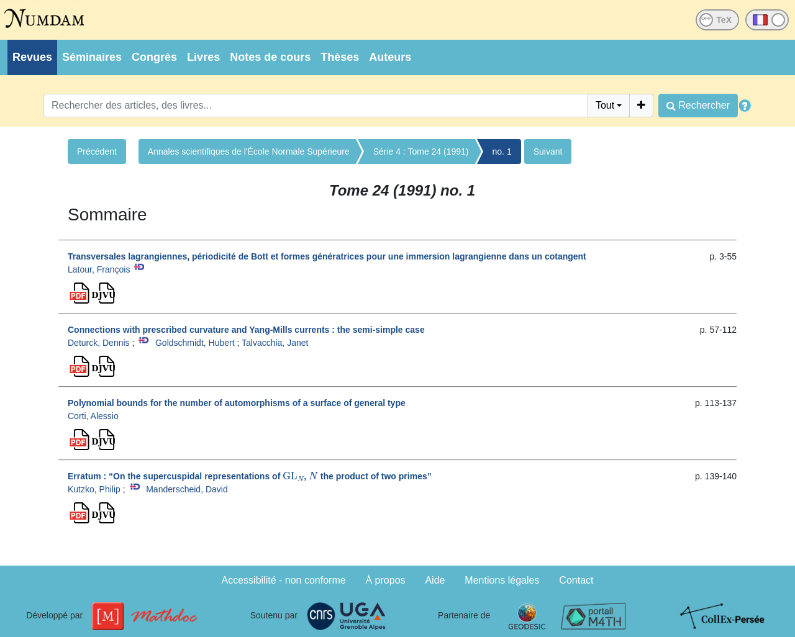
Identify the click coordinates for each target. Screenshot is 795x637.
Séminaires (92, 57)
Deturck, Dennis (99, 343)
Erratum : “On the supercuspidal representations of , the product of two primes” (250, 476)
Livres (203, 57)
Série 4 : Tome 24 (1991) (421, 151)
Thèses (339, 57)
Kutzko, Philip (94, 489)
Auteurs (390, 57)
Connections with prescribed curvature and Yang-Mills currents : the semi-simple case (246, 330)
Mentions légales (502, 580)
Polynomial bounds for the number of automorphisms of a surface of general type (237, 403)
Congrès (154, 57)
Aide (435, 580)
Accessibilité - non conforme (284, 580)
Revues (32, 57)
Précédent (97, 151)
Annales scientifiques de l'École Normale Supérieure (249, 151)
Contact (576, 580)
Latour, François (99, 269)
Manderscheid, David (187, 489)
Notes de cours (270, 57)
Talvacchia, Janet (275, 343)
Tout (605, 105)
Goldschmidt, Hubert (195, 343)
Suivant (548, 151)
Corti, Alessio (93, 416)
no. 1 (502, 151)
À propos (386, 580)
